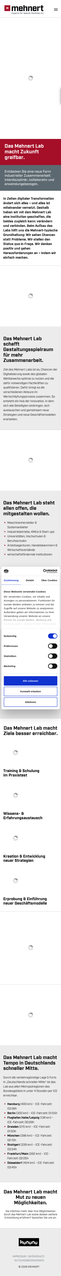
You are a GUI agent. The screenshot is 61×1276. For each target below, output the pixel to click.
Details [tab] (30, 580)
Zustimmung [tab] (11, 580)
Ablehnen (30, 702)
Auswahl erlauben (30, 691)
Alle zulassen (30, 680)
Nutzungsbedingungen (29, 1260)
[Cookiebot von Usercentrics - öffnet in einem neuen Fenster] (43, 571)
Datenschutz (36, 1256)
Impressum (20, 1256)
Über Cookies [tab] (49, 580)
